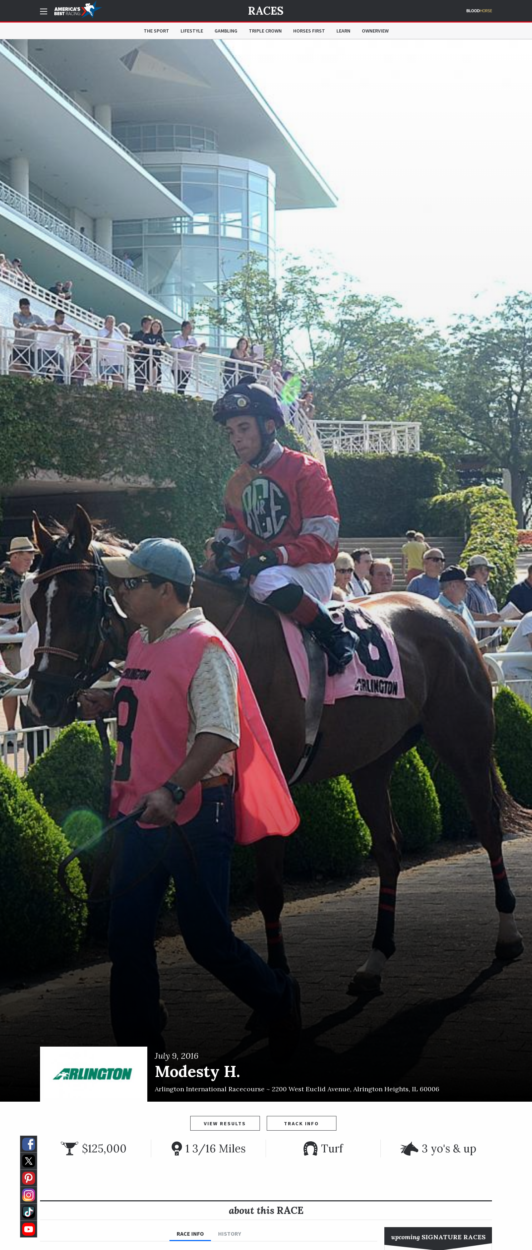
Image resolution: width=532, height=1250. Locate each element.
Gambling (226, 31)
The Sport (156, 31)
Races (266, 11)
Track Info (301, 1123)
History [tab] (229, 1233)
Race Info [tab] (190, 1233)
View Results (225, 1123)
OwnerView (375, 31)
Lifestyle (192, 31)
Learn (343, 31)
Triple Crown (265, 31)
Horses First (309, 31)
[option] (266, 570)
